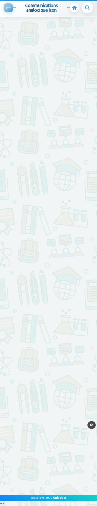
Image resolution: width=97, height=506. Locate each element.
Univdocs (59, 497)
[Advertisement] (48, 65)
